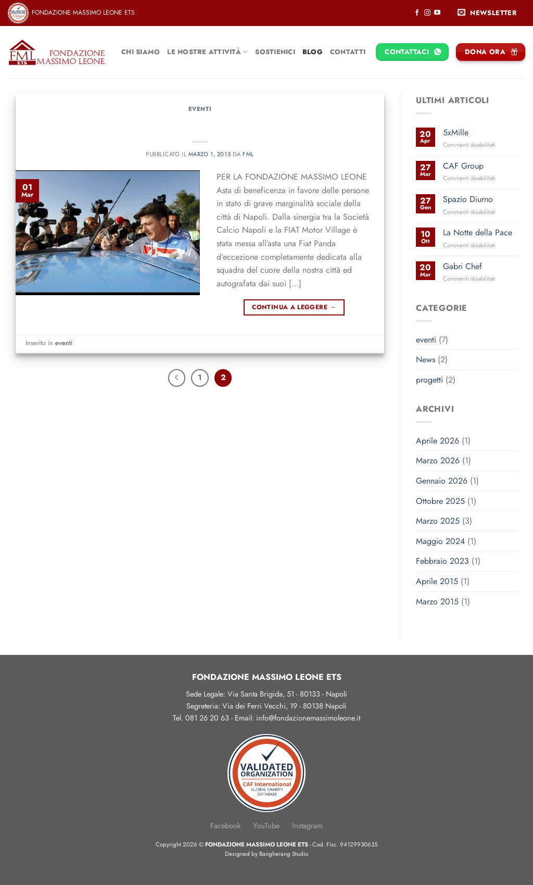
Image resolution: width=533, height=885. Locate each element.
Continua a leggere (294, 307)
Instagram (307, 825)
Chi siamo (140, 52)
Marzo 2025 (438, 521)
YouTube (266, 825)
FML (248, 154)
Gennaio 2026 (441, 481)
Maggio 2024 (440, 541)
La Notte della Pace (477, 232)
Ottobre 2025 (440, 501)
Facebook (225, 825)
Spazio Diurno (468, 199)
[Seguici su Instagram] (427, 13)
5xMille (455, 132)
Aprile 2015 (437, 581)
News (425, 359)
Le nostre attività (207, 52)
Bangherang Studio (283, 854)
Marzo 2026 (438, 460)
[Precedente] (177, 378)
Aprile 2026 (437, 441)
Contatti (347, 52)
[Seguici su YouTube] (437, 13)
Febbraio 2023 (442, 561)
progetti (429, 380)
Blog (312, 52)
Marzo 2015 (437, 602)
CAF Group (463, 166)
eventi (199, 109)
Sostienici (275, 52)
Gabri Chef (462, 266)
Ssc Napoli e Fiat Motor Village (200, 123)
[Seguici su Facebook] (417, 13)
